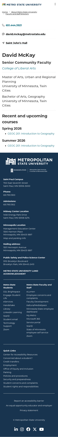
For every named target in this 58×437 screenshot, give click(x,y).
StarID (12, 315)
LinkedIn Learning (12, 312)
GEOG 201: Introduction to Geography (31, 133)
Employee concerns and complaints (39, 296)
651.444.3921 (14, 25)
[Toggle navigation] (53, 4)
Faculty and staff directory (17, 14)
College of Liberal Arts (19, 68)
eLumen (41, 291)
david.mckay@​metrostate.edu (25, 34)
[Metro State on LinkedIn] (16, 429)
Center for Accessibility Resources (20, 354)
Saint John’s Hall (16, 43)
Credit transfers (11, 361)
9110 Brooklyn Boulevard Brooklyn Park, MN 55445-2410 (18, 263)
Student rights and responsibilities (20, 386)
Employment (10, 365)
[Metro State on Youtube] (41, 429)
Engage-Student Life (12, 296)
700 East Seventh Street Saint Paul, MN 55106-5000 (16, 184)
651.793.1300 (9, 195)
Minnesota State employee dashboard (41, 310)
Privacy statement (29, 410)
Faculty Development (37, 301)
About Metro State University (24, 12)
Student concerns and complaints (20, 383)
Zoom (12, 329)
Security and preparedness (17, 379)
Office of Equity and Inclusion (18, 369)
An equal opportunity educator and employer (29, 405)
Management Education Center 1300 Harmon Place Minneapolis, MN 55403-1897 (19, 231)
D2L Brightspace (12, 291)
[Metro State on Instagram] (22, 429)
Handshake (12, 305)
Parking (7, 372)
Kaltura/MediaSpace (41, 305)
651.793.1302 (9, 204)
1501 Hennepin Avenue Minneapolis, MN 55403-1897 (17, 249)
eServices (12, 301)
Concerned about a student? (17, 358)
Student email (12, 319)
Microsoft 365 (41, 318)
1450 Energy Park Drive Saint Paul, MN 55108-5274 (16, 216)
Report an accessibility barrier (29, 401)
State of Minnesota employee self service (41, 331)
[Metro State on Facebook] (28, 429)
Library (12, 308)
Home (5, 12)
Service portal (41, 322)
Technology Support (9, 324)
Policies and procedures (15, 376)
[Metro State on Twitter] (35, 429)
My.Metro (41, 315)
